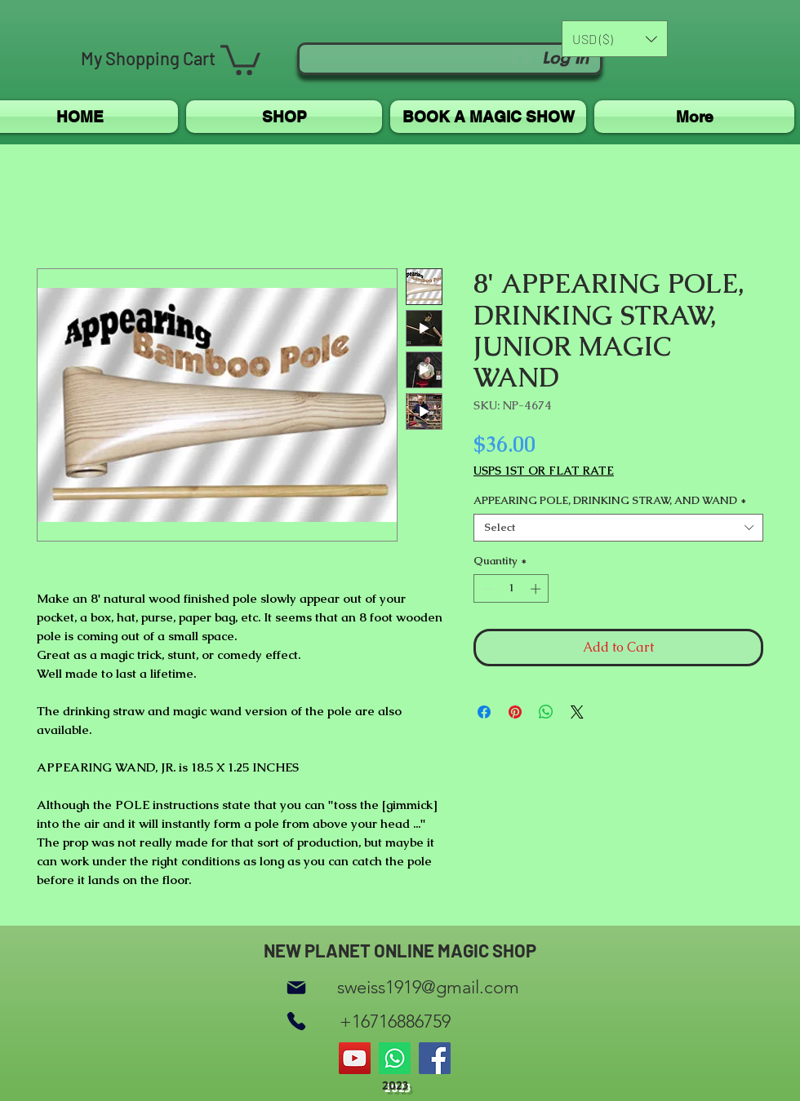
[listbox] (615, 38)
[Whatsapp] (395, 1058)
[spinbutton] (511, 589)
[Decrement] (486, 589)
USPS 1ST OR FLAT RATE (543, 471)
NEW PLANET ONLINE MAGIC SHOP (400, 950)
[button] (240, 58)
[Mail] (296, 987)
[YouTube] (355, 1058)
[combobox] (618, 528)
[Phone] (296, 1021)
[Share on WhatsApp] (546, 712)
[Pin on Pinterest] (515, 712)
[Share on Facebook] (484, 712)
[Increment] (537, 589)
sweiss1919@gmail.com (428, 987)
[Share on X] (577, 712)
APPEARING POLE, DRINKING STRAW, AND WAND (609, 500)
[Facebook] (435, 1058)
